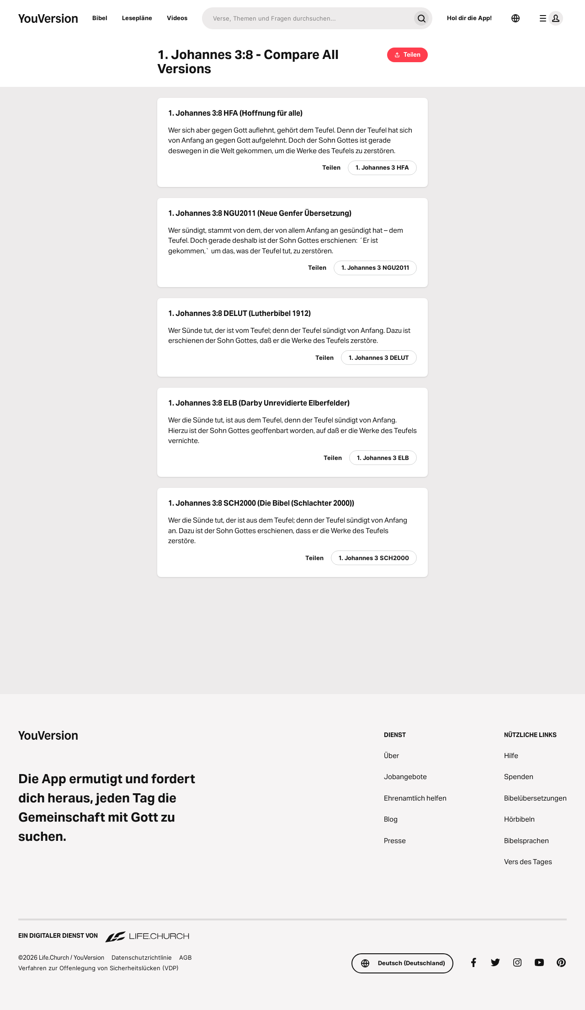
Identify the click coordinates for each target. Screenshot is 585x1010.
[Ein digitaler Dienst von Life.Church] (292, 931)
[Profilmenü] (549, 18)
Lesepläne (137, 17)
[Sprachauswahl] (515, 18)
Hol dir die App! (469, 17)
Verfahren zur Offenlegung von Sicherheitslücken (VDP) (98, 968)
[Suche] (306, 18)
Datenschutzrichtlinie (142, 957)
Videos (177, 17)
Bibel (99, 17)
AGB (185, 957)
